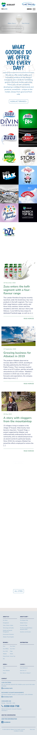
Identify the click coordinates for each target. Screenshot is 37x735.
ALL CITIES (19, 591)
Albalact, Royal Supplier (8, 637)
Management (6, 623)
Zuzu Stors (12, 648)
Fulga (11, 651)
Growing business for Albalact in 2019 (17, 354)
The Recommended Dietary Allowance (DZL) (26, 628)
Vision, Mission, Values (8, 625)
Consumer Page (23, 625)
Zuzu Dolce (12, 646)
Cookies (21, 731)
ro (2, 9)
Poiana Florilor (6, 656)
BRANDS (6, 642)
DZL (4, 658)
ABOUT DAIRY (24, 616)
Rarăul (11, 653)
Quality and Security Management (7, 631)
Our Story (5, 620)
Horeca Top (12, 656)
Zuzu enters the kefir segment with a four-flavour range (16, 290)
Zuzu (4, 646)
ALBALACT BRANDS (18, 101)
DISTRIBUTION (24, 642)
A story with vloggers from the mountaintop (17, 419)
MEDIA (5, 664)
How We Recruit (24, 668)
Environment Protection (8, 634)
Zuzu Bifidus (6, 648)
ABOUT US (6, 616)
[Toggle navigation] (31, 9)
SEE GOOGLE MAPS (7, 688)
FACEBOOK (5, 722)
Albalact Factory (23, 623)
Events (4, 673)
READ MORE (29, 319)
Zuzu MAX (5, 651)
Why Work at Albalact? (25, 673)
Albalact (5, 653)
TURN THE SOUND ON (12, 28)
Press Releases (6, 670)
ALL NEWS (18, 463)
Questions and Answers (25, 632)
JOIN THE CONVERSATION (8, 715)
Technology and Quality (8, 628)
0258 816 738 (10, 706)
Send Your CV (23, 670)
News (4, 668)
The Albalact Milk (24, 620)
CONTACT (4, 678)
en (6, 9)
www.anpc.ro (4, 710)
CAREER (23, 664)
